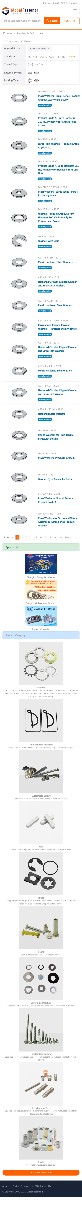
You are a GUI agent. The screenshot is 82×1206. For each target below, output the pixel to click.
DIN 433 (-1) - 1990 (48, 122)
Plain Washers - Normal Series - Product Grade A (55, 508)
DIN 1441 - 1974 (47, 483)
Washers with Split (48, 249)
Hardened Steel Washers (51, 422)
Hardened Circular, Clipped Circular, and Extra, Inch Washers (57, 357)
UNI (35, 65)
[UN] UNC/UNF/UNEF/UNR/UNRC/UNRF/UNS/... (35, 73)
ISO (62, 61)
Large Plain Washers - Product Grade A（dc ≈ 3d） (58, 154)
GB (41, 61)
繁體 (63, 3)
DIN (30, 61)
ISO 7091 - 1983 (47, 462)
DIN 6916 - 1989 (47, 439)
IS (40, 65)
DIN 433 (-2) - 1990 (48, 217)
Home (7, 33)
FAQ (37, 1194)
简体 (57, 3)
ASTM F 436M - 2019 (49, 266)
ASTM (52, 56)
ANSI (35, 56)
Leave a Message (41, 1181)
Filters (25, 41)
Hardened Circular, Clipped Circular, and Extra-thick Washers (57, 292)
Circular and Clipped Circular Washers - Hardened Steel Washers (57, 335)
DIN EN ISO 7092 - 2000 (51, 100)
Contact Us (45, 1194)
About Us (6, 1194)
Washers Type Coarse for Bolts (55, 487)
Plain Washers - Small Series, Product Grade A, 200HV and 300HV (58, 106)
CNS (69, 56)
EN (35, 61)
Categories (10, 41)
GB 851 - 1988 (46, 245)
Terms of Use (27, 1194)
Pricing (47, 3)
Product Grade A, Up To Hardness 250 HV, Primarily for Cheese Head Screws (57, 130)
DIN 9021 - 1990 (47, 148)
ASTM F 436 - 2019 (48, 351)
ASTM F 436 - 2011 (48, 286)
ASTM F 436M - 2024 (49, 374)
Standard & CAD (25, 33)
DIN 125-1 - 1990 (47, 170)
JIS (67, 61)
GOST (48, 61)
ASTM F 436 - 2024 (48, 394)
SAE (55, 61)
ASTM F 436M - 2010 (49, 309)
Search (52, 21)
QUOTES (69, 21)
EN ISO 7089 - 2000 (49, 502)
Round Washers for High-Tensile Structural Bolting (55, 445)
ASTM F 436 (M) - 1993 (50, 418)
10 (60, 546)
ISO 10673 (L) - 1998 (49, 522)
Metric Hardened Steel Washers (55, 270)
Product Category (15, 644)
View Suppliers (45, 114)
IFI (59, 56)
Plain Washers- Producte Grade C (56, 466)
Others (53, 65)
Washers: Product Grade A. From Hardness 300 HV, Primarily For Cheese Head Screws (56, 226)
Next (67, 546)
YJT (45, 65)
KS (72, 61)
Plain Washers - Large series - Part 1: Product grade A (58, 202)
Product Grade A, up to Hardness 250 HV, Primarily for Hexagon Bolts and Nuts (58, 178)
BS (63, 56)
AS (29, 56)
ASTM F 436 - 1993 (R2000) (53, 329)
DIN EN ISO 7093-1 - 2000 (52, 195)
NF (29, 65)
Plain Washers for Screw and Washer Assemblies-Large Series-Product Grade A (58, 530)
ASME (43, 56)
